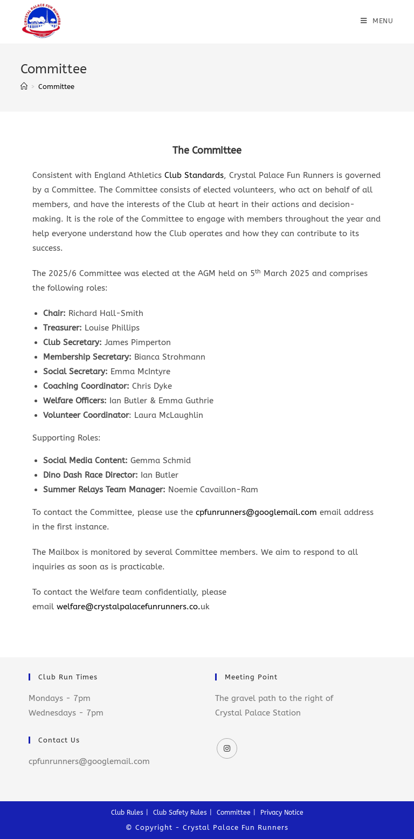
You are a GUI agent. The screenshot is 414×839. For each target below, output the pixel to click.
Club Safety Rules (180, 812)
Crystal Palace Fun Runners (235, 827)
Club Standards (194, 175)
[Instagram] (227, 748)
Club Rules (127, 812)
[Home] (23, 86)
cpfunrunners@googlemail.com (256, 512)
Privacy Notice (281, 812)
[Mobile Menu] (377, 21)
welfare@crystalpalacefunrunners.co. (129, 606)
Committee (234, 812)
